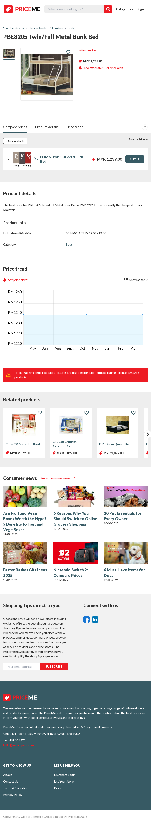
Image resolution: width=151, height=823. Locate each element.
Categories (124, 9)
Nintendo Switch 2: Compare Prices (70, 572)
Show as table (136, 280)
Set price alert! (15, 280)
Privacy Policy (12, 794)
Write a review (87, 50)
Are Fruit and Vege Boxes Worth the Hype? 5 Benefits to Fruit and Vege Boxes (24, 521)
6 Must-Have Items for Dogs (124, 572)
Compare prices (15, 127)
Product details (46, 127)
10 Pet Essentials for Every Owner (122, 516)
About (7, 774)
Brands (59, 788)
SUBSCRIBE (53, 666)
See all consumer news (56, 478)
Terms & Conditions (16, 788)
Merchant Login (64, 774)
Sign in (142, 9)
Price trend (74, 127)
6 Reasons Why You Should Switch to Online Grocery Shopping (75, 518)
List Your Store (64, 781)
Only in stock (15, 141)
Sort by (138, 139)
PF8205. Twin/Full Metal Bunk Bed (61, 159)
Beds (69, 244)
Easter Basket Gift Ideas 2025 (25, 572)
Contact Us (10, 781)
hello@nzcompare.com (18, 745)
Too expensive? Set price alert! (101, 68)
